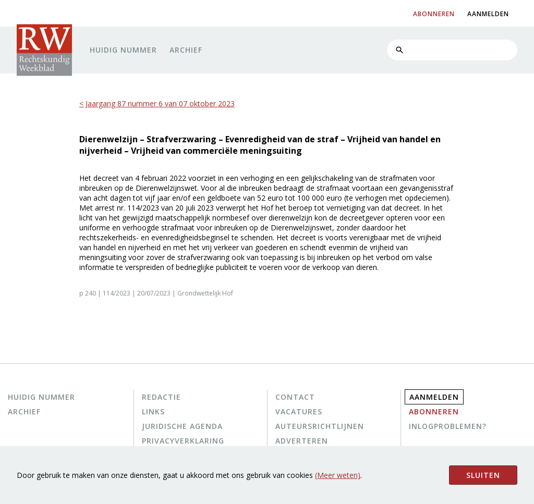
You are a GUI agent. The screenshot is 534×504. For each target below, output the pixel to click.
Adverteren (301, 441)
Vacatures (298, 411)
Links (153, 411)
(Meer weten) (337, 475)
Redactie (161, 397)
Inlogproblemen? (448, 426)
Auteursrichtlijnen (319, 426)
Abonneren (434, 411)
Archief (185, 50)
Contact (295, 397)
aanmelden (488, 13)
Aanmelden (434, 397)
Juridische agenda (182, 426)
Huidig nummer (123, 50)
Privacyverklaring (183, 441)
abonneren (434, 13)
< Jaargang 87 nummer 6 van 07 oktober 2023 (157, 103)
